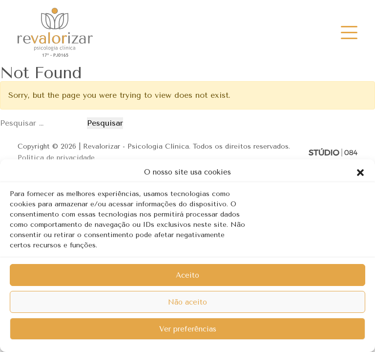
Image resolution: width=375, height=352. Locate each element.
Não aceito (187, 302)
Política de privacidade (56, 158)
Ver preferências (187, 329)
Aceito (187, 275)
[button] (360, 172)
